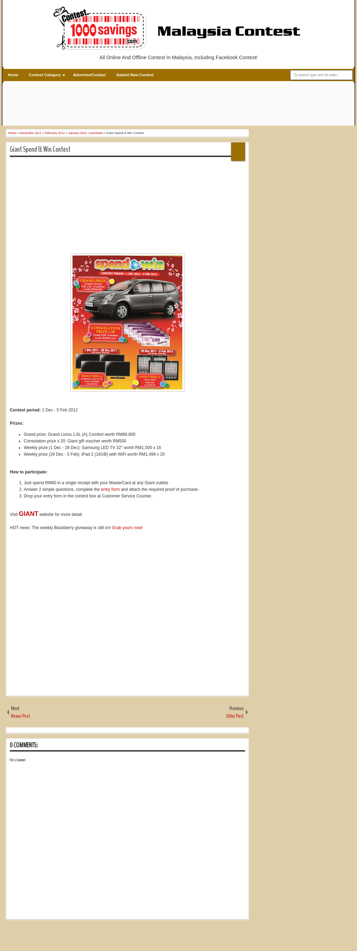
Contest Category (45, 75)
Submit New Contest (135, 75)
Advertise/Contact (89, 75)
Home (13, 75)
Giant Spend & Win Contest (40, 149)
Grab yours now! (127, 527)
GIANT (28, 513)
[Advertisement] (133, 104)
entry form (110, 489)
